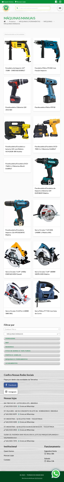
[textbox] (32, 329)
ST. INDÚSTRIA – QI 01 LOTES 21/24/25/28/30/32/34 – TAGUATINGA (29, 427)
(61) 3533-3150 (10, 406)
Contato (7, 460)
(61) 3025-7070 (10, 441)
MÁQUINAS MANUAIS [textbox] (31, 334)
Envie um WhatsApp (26, 406)
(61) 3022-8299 (10, 414)
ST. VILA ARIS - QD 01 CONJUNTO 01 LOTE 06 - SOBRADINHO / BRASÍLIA (31, 411)
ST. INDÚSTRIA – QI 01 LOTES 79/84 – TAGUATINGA (23, 419)
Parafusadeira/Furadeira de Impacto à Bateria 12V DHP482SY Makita (45, 190)
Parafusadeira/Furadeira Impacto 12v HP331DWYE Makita (15, 232)
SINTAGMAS (38, 478)
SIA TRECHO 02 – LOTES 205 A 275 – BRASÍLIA (21, 403)
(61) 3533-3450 (10, 430)
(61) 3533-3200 (10, 422)
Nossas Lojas (20, 2)
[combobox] (32, 329)
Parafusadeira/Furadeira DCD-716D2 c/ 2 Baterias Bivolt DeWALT (16, 166)
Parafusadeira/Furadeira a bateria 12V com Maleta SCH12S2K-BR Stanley (15, 149)
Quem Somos (8, 2)
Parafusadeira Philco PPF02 (45, 107)
